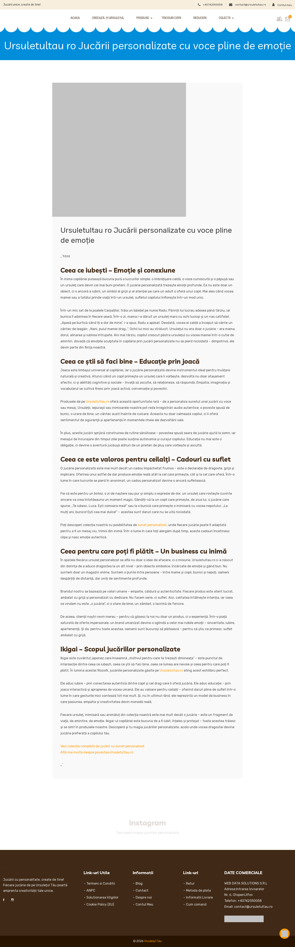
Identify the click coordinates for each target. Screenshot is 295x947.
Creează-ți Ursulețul (108, 18)
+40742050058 (202, 4)
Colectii (224, 18)
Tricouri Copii (171, 18)
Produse (142, 18)
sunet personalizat (152, 525)
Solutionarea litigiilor (102, 897)
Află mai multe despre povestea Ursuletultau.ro (96, 752)
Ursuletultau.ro (97, 402)
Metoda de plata (198, 890)
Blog (139, 883)
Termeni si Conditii (100, 883)
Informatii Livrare (199, 897)
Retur (190, 883)
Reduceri (199, 18)
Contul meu (281, 4)
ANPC (90, 890)
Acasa (75, 18)
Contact (142, 890)
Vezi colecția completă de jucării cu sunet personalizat (102, 746)
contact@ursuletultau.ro (243, 4)
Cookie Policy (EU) (100, 904)
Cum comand (196, 904)
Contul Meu (144, 904)
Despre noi (144, 897)
